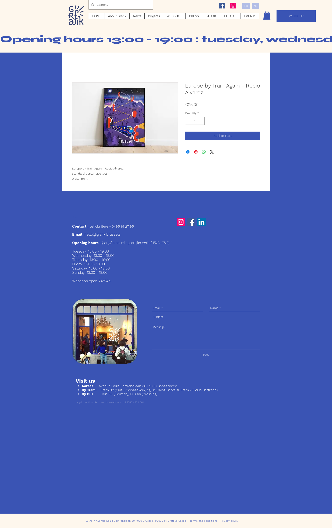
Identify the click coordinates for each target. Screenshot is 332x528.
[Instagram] (181, 222)
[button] (267, 15)
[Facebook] (191, 222)
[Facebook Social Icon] (222, 5)
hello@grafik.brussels (102, 234)
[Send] (206, 355)
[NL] (255, 6)
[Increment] (201, 121)
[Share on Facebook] (187, 151)
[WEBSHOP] (296, 16)
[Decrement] (188, 121)
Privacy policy (229, 520)
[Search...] (120, 4)
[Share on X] (211, 151)
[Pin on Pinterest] (195, 151)
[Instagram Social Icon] (233, 5)
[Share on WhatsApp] (203, 151)
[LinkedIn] (201, 222)
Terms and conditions (203, 520)
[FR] (246, 6)
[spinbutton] (195, 121)
